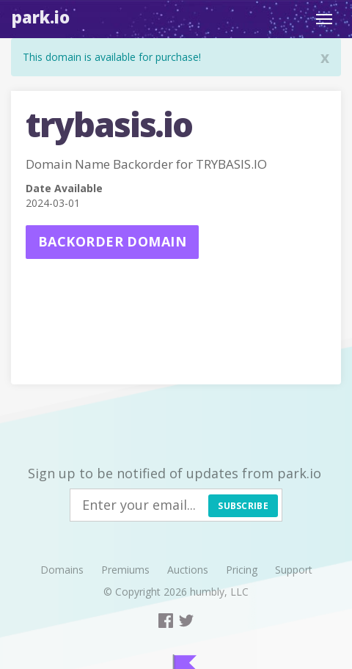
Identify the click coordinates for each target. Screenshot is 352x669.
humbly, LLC (219, 592)
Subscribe (243, 506)
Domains (62, 570)
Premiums (125, 570)
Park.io (41, 17)
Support (293, 570)
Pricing (241, 570)
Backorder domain (112, 241)
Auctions (187, 570)
